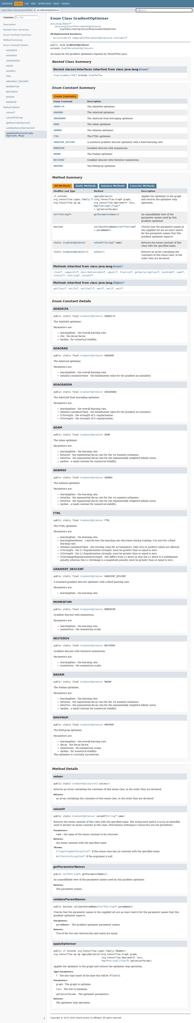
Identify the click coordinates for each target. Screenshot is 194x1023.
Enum (63, 48)
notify (72, 288)
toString (72, 275)
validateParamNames (106, 226)
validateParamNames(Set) (20, 128)
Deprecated (44, 4)
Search (66, 4)
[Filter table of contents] (26, 17)
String (105, 206)
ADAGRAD (11, 55)
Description (10, 24)
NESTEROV (12, 91)
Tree (33, 4)
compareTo (70, 272)
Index (56, 4)
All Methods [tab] (62, 185)
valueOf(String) (14, 117)
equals (112, 272)
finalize (125, 272)
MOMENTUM (12, 86)
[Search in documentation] (164, 10)
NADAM (10, 97)
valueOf (98, 242)
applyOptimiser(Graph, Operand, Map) (23, 134)
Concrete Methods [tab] (142, 185)
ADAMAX (11, 71)
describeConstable (92, 272)
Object (118, 282)
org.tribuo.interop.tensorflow (17, 10)
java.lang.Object (60, 23)
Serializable (61, 38)
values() (10, 112)
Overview (7, 4)
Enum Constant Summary (17, 35)
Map (96, 206)
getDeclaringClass (146, 272)
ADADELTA (11, 50)
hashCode (167, 272)
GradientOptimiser (48, 10)
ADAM (9, 66)
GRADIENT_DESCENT (17, 81)
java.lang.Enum (64, 26)
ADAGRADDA (13, 60)
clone (57, 272)
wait (99, 288)
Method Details (11, 107)
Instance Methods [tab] (113, 185)
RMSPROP (11, 102)
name (179, 272)
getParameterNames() (18, 123)
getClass (59, 288)
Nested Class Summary (16, 29)
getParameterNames (105, 214)
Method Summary (13, 40)
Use (27, 4)
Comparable (78, 38)
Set (56, 214)
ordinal (58, 275)
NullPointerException (69, 856)
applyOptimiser (103, 196)
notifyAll (87, 288)
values (98, 251)
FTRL (8, 76)
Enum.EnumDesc (62, 75)
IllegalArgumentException (72, 851)
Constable (119, 38)
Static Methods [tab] (86, 185)
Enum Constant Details (15, 45)
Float (115, 206)
